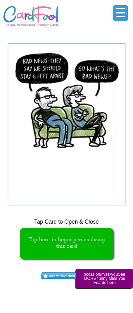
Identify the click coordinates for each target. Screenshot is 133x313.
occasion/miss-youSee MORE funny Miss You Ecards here (104, 278)
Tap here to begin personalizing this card (66, 243)
